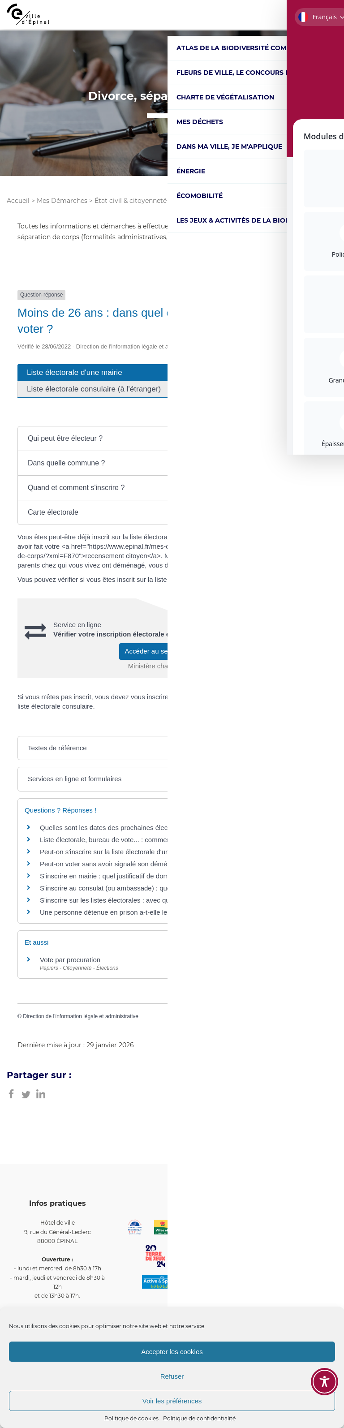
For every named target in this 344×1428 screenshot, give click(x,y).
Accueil (18, 201)
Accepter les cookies (172, 1351)
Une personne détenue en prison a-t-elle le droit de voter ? (127, 912)
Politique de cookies (131, 1418)
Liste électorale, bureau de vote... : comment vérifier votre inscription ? (144, 839)
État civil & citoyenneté (131, 201)
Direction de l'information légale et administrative (80, 1016)
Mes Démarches (62, 201)
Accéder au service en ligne (172, 651)
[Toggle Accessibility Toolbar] (324, 1381)
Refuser (172, 1376)
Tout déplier (304, 417)
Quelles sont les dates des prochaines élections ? (113, 827)
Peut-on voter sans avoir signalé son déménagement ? (121, 864)
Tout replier (250, 417)
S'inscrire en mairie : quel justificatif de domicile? (112, 876)
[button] (172, 438)
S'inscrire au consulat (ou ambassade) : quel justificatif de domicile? (140, 888)
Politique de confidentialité (199, 1418)
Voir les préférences (172, 1401)
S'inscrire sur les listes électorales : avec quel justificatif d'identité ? (139, 900)
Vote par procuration (70, 959)
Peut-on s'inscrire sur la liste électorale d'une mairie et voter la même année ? (155, 852)
